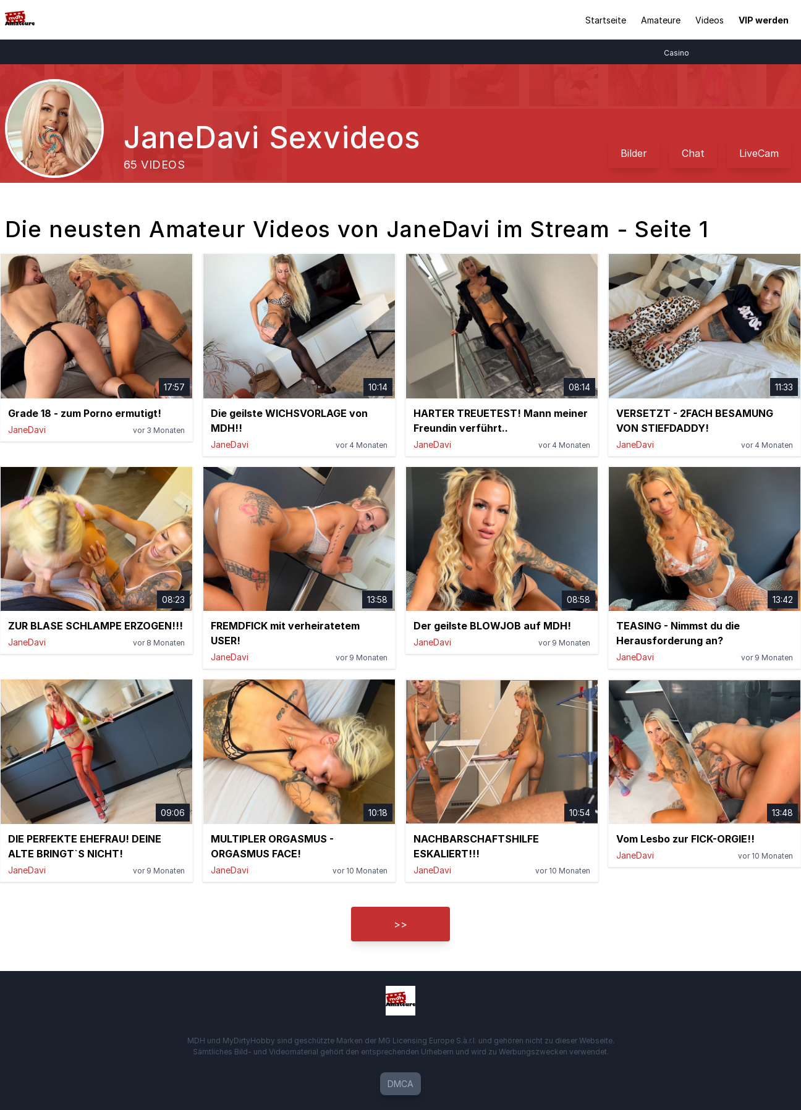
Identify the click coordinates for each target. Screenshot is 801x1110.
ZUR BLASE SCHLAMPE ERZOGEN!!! (95, 626)
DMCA (400, 1083)
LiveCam (759, 153)
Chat (693, 153)
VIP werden (764, 20)
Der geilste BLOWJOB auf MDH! (492, 626)
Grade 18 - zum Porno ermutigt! (84, 413)
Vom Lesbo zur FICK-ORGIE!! (685, 839)
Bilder (634, 153)
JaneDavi (27, 429)
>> (400, 924)
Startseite (605, 20)
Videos (709, 20)
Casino (684, 52)
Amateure (660, 20)
